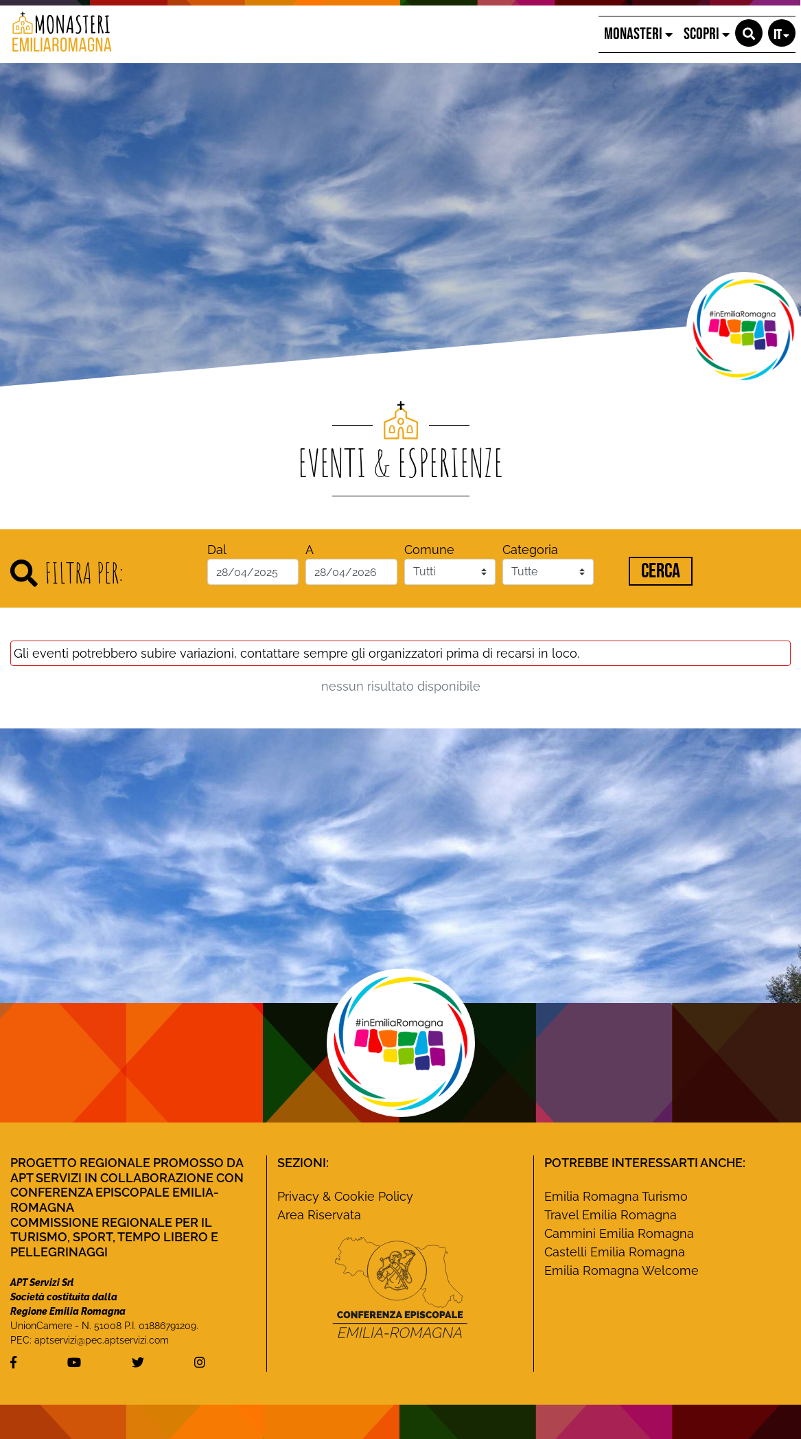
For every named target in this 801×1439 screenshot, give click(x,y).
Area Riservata (319, 1215)
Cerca (660, 571)
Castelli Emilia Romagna (614, 1252)
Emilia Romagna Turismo (616, 1196)
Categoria (530, 549)
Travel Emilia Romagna (610, 1215)
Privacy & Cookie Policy (345, 1196)
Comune (429, 549)
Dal (217, 549)
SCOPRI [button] (707, 34)
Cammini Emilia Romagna (619, 1233)
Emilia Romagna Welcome (621, 1270)
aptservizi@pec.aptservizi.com (101, 1340)
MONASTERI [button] (638, 34)
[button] (749, 33)
